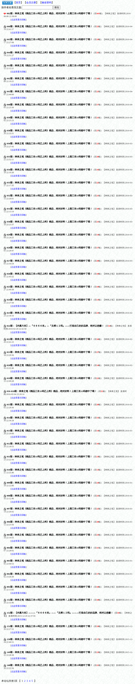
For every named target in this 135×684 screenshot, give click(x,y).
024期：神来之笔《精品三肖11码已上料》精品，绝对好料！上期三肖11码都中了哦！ (49, 299)
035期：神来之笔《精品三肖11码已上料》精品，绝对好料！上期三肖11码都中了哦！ (49, 156)
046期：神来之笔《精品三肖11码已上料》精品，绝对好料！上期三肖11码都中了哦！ (49, 26)
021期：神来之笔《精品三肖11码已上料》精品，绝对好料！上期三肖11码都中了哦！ (49, 352)
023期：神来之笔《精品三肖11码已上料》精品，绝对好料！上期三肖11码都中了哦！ (49, 312)
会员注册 (31, 2)
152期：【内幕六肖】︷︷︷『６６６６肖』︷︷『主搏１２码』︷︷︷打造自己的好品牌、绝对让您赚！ (60, 612)
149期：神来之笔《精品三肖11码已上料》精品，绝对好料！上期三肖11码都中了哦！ (49, 652)
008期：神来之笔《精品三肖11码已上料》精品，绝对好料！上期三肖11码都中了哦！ (49, 495)
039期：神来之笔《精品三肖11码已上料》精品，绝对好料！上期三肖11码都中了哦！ (49, 117)
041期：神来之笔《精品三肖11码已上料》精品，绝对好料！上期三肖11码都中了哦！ (49, 91)
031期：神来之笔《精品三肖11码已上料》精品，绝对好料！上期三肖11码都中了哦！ (49, 208)
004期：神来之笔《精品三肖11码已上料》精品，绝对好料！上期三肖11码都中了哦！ (49, 547)
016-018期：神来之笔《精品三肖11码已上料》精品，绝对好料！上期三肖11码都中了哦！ (52, 391)
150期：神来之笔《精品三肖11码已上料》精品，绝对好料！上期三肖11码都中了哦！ (49, 639)
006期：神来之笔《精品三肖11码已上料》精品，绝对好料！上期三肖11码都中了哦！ (49, 521)
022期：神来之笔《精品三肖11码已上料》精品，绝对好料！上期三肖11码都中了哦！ (49, 339)
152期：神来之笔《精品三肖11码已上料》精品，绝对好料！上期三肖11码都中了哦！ (49, 599)
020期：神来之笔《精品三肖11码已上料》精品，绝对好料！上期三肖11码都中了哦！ (49, 365)
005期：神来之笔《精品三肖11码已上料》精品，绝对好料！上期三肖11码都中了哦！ (49, 534)
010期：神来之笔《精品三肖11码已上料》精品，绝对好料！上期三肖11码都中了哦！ (49, 469)
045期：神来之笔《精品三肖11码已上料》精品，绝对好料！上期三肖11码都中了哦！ (49, 39)
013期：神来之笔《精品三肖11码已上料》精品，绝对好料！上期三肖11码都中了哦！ (49, 430)
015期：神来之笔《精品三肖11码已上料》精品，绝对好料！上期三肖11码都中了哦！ (49, 404)
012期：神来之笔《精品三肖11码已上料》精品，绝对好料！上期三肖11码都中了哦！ (49, 443)
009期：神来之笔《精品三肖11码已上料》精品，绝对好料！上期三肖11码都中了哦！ (49, 482)
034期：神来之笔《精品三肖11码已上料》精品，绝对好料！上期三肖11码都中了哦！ (49, 169)
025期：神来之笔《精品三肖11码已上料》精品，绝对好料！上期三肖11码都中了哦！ (49, 286)
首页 (18, 2)
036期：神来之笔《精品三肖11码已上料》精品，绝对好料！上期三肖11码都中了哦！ (49, 143)
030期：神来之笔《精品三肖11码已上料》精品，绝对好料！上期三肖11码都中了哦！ (49, 221)
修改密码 (47, 2)
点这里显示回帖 (18, 19)
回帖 (98, 13)
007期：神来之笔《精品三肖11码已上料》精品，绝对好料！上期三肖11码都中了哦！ (49, 508)
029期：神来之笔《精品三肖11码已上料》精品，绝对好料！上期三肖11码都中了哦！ (49, 234)
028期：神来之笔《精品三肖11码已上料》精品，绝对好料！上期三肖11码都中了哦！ (49, 247)
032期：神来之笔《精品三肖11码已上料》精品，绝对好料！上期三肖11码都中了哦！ (49, 195)
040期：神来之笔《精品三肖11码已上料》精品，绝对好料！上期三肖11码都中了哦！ (49, 104)
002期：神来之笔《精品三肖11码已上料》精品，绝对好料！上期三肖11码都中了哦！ (49, 13)
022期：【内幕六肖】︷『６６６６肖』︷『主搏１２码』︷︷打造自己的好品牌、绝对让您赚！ (55, 325)
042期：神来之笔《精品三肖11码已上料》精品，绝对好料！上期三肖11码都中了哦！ (49, 78)
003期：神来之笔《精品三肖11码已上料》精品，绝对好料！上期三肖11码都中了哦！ (49, 560)
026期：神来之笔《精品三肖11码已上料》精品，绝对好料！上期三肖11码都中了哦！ (49, 273)
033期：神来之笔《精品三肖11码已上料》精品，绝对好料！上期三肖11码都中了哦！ (49, 182)
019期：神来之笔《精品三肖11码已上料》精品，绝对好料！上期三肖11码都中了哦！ (49, 378)
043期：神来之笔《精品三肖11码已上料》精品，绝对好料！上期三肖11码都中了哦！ (49, 65)
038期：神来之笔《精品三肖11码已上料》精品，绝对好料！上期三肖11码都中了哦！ (49, 130)
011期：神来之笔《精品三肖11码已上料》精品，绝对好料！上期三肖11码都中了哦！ (49, 456)
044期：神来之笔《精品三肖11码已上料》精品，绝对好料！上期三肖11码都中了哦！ (49, 52)
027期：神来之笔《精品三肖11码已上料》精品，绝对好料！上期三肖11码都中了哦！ (49, 260)
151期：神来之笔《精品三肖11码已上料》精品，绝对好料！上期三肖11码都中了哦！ (49, 626)
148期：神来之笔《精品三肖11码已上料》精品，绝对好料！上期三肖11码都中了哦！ (49, 665)
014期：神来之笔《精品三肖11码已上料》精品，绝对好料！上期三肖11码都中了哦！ (49, 417)
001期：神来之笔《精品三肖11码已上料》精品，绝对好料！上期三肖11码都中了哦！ (49, 586)
